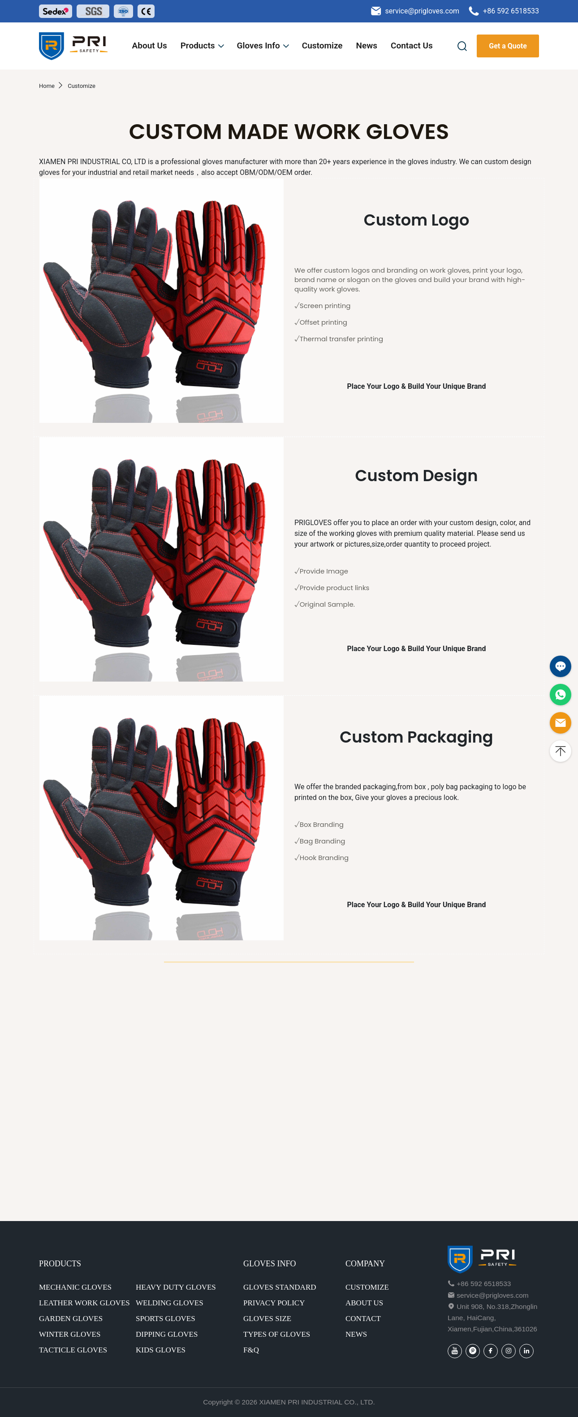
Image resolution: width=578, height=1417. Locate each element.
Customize (322, 45)
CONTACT (363, 1318)
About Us (149, 45)
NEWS (356, 1334)
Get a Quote (508, 46)
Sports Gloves (165, 1318)
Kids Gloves (160, 1350)
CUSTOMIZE (367, 1287)
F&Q (251, 1350)
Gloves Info (263, 45)
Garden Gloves (71, 1318)
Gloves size (267, 1318)
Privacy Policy (274, 1303)
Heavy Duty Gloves (176, 1287)
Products (203, 45)
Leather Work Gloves (84, 1303)
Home (47, 86)
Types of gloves (276, 1334)
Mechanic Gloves (75, 1287)
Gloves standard (279, 1287)
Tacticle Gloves (73, 1350)
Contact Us (412, 45)
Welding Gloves (169, 1303)
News (366, 45)
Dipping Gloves (167, 1334)
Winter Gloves (69, 1334)
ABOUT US (364, 1303)
